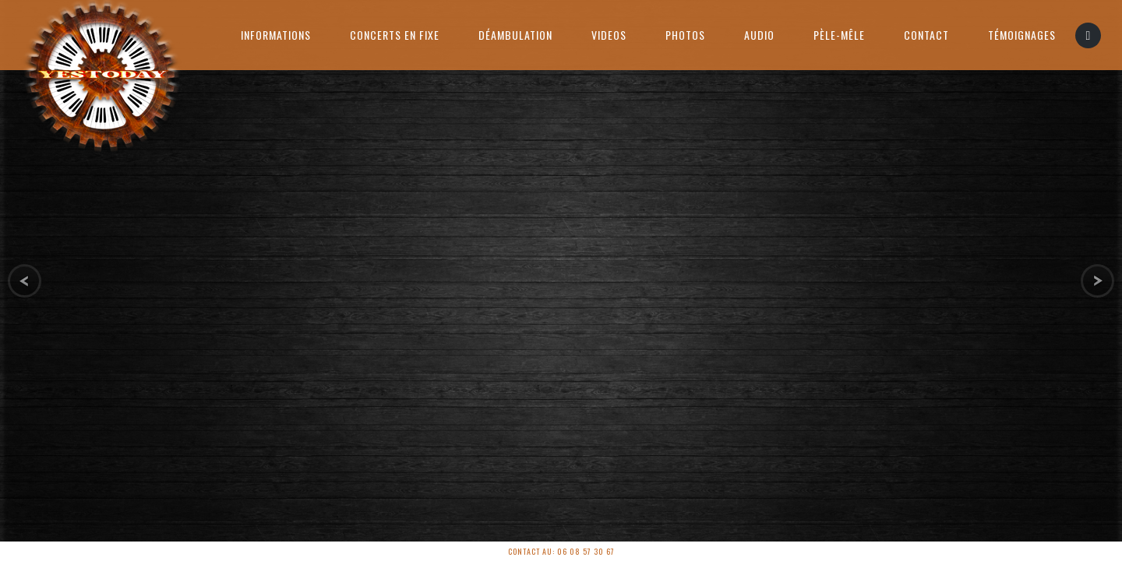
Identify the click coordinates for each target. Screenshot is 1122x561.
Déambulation (515, 34)
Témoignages (1022, 34)
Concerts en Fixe (394, 34)
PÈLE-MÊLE (839, 34)
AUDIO (759, 34)
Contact (926, 34)
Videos (608, 34)
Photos (685, 34)
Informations (276, 34)
